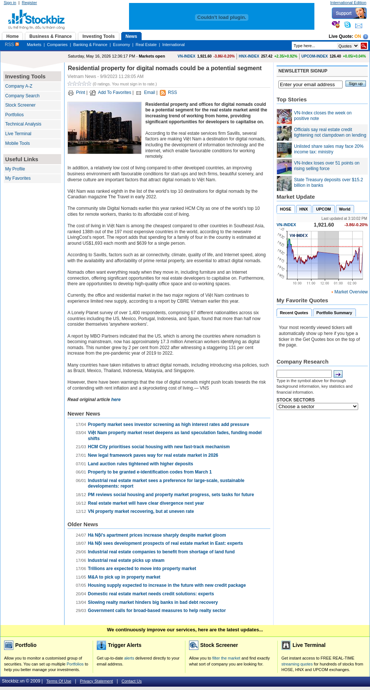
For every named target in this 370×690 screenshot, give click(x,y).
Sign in (10, 2)
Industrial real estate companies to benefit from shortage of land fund (161, 551)
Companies (57, 44)
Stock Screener (20, 105)
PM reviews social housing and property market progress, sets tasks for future (171, 494)
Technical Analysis (23, 124)
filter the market (226, 658)
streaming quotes (297, 664)
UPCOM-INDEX (314, 56)
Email (149, 92)
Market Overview (351, 291)
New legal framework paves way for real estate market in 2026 (153, 455)
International (173, 44)
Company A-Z (18, 86)
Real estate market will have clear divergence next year (146, 503)
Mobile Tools (17, 143)
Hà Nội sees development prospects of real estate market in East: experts (165, 543)
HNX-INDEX (249, 56)
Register (29, 2)
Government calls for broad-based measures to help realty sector (157, 610)
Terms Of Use (58, 681)
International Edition (348, 2)
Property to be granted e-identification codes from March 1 (150, 472)
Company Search (22, 95)
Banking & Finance (90, 44)
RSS (12, 44)
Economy (121, 44)
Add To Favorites (114, 92)
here (115, 399)
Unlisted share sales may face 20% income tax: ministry (328, 149)
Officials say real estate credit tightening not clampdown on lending (330, 132)
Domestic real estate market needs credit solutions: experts (151, 593)
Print (80, 92)
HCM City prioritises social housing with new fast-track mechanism (159, 446)
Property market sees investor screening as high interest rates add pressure (168, 424)
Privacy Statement (96, 681)
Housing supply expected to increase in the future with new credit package (167, 585)
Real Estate (146, 44)
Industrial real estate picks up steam (126, 560)
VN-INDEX (186, 56)
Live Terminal (18, 133)
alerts (129, 658)
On (357, 36)
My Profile (15, 169)
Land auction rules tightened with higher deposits (140, 463)
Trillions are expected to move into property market (142, 568)
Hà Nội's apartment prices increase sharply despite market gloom (157, 535)
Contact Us (132, 681)
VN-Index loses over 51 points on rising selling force (327, 166)
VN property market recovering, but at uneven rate (141, 511)
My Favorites (18, 178)
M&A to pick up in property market (124, 577)
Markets (34, 44)
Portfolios (14, 114)
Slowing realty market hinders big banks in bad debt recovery (153, 602)
